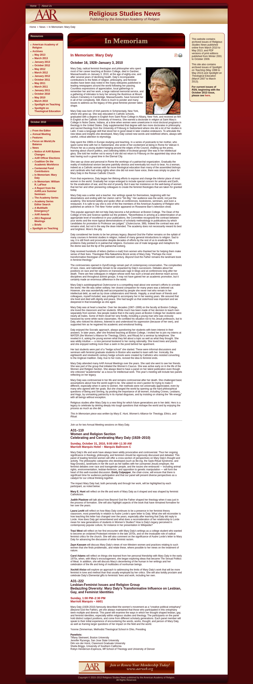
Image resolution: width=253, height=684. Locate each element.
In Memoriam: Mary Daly (92, 55)
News (42, 27)
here (207, 95)
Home (33, 27)
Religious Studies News (125, 13)
